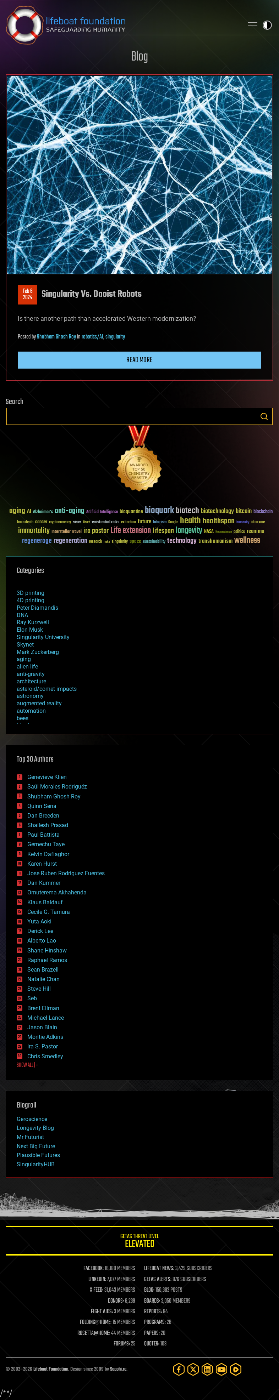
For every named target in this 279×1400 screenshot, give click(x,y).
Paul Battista (43, 834)
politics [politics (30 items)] (239, 532)
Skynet (25, 644)
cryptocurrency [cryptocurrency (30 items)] (60, 522)
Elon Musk (30, 629)
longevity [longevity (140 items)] (189, 530)
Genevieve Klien (47, 777)
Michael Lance (45, 1017)
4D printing (30, 600)
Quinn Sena (41, 806)
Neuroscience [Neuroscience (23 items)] (223, 532)
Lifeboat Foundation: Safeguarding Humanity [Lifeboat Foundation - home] (122, 25)
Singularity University (43, 637)
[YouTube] (221, 1369)
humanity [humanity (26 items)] (243, 522)
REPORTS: (153, 1311)
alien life (27, 666)
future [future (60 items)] (144, 521)
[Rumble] (235, 1369)
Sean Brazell (43, 969)
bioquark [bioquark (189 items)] (159, 511)
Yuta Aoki (39, 921)
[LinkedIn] (207, 1369)
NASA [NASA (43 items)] (209, 532)
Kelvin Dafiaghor (48, 854)
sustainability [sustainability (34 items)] (154, 542)
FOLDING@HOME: (95, 1322)
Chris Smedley (45, 1056)
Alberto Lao (41, 940)
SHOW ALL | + (27, 1065)
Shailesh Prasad (47, 825)
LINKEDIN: (97, 1279)
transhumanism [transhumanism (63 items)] (215, 541)
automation (31, 710)
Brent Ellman (43, 1008)
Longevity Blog (35, 1128)
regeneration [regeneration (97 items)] (70, 541)
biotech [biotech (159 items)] (187, 511)
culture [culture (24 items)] (77, 522)
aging (24, 659)
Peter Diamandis (37, 607)
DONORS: (116, 1301)
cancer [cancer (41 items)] (41, 522)
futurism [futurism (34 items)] (159, 522)
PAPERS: (152, 1333)
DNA (22, 615)
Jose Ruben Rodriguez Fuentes (66, 873)
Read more (139, 360)
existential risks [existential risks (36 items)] (105, 522)
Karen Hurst (42, 863)
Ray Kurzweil (33, 622)
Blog (139, 57)
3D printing (30, 593)
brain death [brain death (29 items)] (25, 522)
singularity (115, 337)
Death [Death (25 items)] (86, 522)
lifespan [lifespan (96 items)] (163, 531)
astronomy (30, 696)
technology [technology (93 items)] (182, 541)
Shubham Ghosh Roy (56, 337)
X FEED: (96, 1290)
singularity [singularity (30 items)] (120, 542)
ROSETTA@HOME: (93, 1333)
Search (264, 416)
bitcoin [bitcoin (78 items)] (244, 511)
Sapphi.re (118, 1369)
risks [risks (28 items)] (107, 542)
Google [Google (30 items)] (173, 522)
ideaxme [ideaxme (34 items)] (258, 522)
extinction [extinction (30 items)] (128, 522)
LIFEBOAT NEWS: (159, 1268)
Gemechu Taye (46, 844)
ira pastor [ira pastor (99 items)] (96, 531)
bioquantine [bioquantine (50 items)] (131, 511)
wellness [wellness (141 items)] (247, 540)
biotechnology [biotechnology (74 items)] (217, 511)
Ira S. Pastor (42, 1046)
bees (22, 718)
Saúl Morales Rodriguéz (57, 786)
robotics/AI (92, 337)
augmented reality (39, 703)
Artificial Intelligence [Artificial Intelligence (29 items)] (102, 512)
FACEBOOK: (93, 1268)
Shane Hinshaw (47, 950)
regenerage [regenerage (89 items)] (37, 541)
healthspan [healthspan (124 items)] (219, 521)
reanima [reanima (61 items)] (255, 531)
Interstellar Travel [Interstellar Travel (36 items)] (66, 532)
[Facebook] (179, 1369)
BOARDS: (152, 1301)
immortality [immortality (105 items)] (34, 531)
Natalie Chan (43, 979)
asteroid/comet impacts (47, 688)
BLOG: (149, 1290)
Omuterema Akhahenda (57, 892)
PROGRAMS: (155, 1322)
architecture (31, 681)
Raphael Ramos (47, 960)
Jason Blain (42, 1027)
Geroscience (32, 1119)
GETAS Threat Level (139, 1242)
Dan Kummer (43, 883)
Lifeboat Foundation (50, 1369)
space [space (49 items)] (135, 541)
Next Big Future (36, 1146)
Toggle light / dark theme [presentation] (267, 25)
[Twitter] (193, 1369)
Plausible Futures (38, 1155)
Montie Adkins (45, 1037)
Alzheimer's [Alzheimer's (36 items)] (43, 512)
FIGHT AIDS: (102, 1311)
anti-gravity (31, 674)
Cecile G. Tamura (48, 912)
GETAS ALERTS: (157, 1279)
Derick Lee (40, 931)
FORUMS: (122, 1344)
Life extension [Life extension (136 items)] (130, 530)
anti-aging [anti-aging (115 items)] (69, 511)
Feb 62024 (28, 294)
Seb (32, 998)
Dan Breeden (43, 815)
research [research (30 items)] (95, 542)
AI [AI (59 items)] (29, 511)
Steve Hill (39, 988)
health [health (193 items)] (190, 521)
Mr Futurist (30, 1137)
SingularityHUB (36, 1164)
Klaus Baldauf (45, 902)
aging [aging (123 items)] (17, 511)
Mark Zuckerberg (38, 652)
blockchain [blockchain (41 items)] (263, 512)
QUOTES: (151, 1344)
